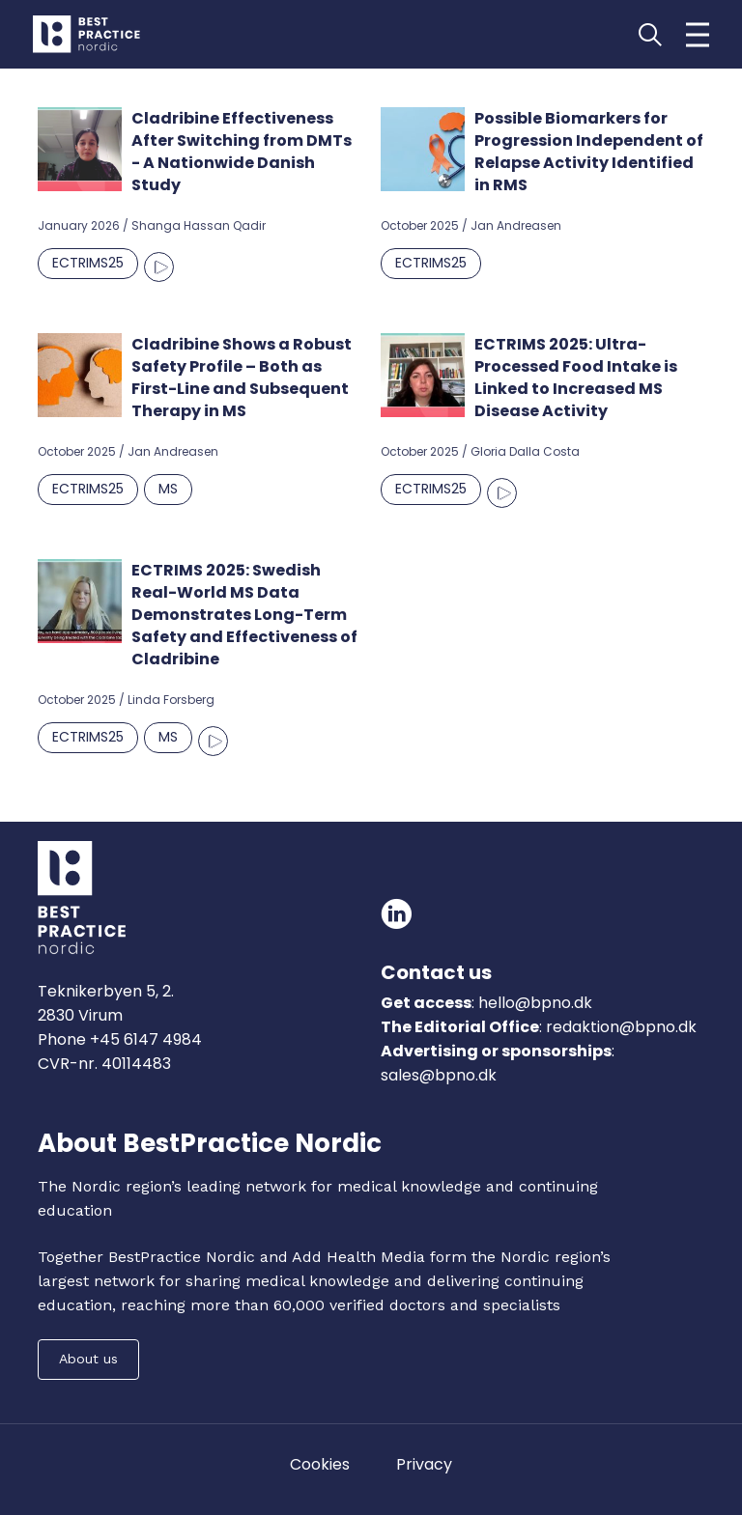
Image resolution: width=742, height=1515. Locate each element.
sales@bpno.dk (439, 1075)
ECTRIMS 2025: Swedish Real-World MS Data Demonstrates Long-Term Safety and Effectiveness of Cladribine (244, 614)
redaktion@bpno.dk (621, 1027)
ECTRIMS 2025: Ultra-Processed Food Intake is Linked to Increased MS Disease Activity (575, 377)
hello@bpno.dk (533, 1003)
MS (168, 488)
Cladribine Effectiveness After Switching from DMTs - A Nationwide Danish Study (241, 151)
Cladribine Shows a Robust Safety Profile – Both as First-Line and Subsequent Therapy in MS (241, 377)
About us (88, 1358)
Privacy (424, 1464)
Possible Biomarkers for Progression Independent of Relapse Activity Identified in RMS (588, 151)
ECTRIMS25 (88, 262)
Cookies (320, 1464)
